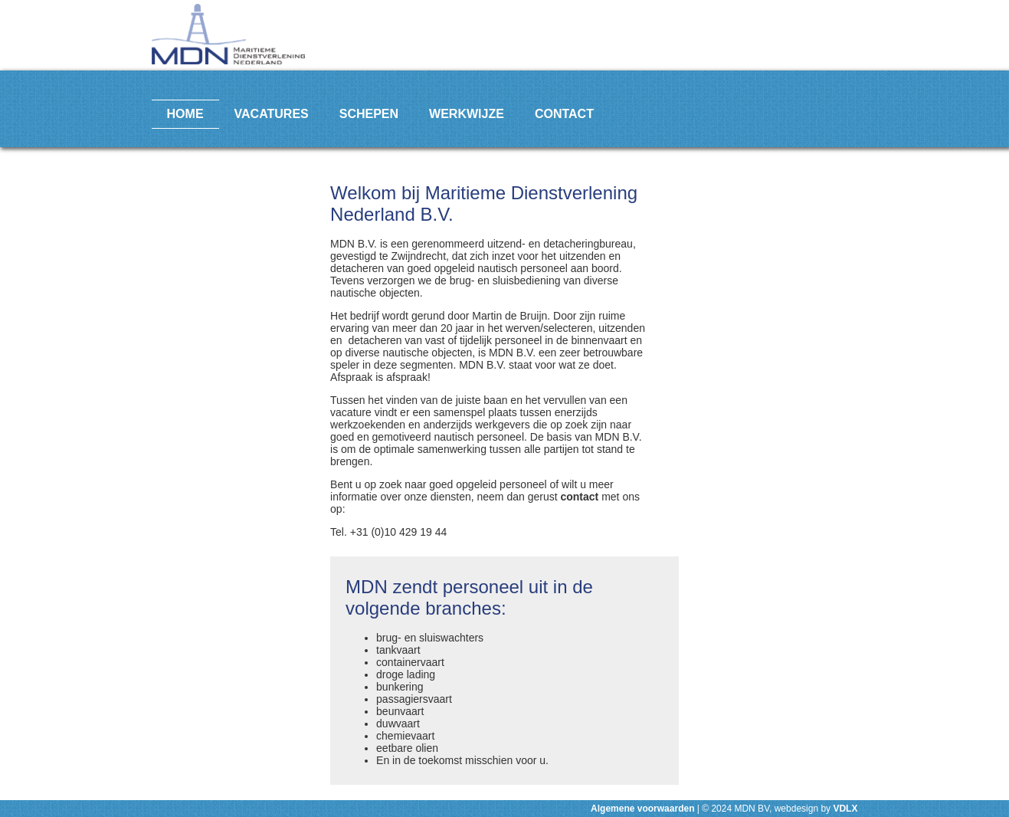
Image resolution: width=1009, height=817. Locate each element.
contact (579, 497)
